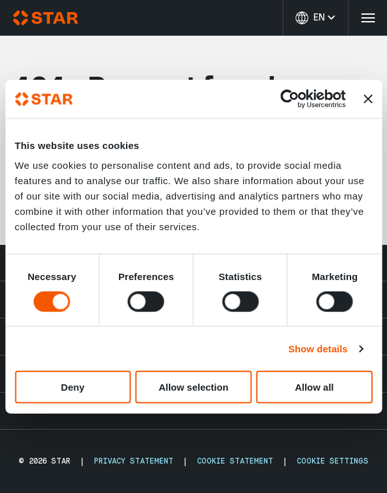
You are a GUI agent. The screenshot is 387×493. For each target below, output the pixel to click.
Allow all (314, 387)
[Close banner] (367, 98)
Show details (318, 348)
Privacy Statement (133, 461)
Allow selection (193, 387)
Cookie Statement (235, 461)
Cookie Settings (332, 461)
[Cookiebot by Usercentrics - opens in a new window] (289, 98)
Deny (72, 387)
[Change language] (315, 18)
